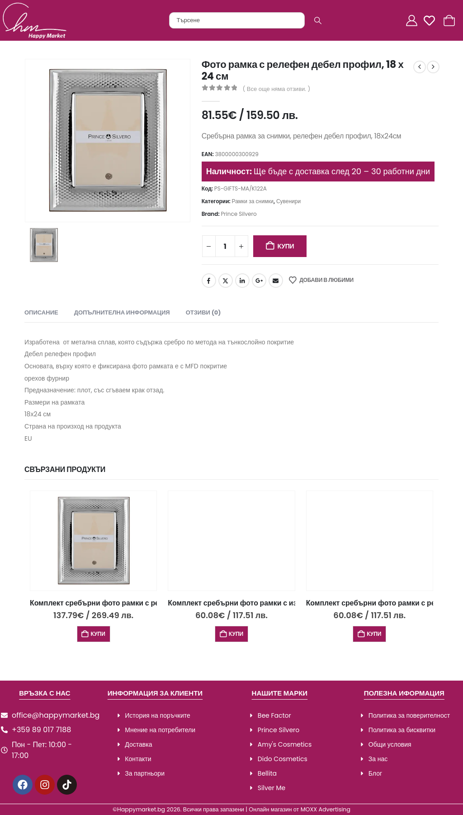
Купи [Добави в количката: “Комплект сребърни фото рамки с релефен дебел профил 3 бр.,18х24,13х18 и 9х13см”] (97, 634)
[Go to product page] (93, 541)
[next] (433, 67)
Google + (259, 280)
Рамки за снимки (253, 201)
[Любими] (432, 20)
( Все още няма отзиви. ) (276, 89)
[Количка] (450, 20)
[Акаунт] (413, 20)
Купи (285, 246)
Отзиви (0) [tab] (203, 312)
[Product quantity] (225, 246)
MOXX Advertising (325, 809)
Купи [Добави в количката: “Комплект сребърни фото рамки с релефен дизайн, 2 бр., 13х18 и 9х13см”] (374, 634)
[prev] (419, 67)
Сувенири (288, 201)
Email (276, 280)
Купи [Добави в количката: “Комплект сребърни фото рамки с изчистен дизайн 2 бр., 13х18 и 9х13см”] (236, 634)
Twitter (225, 280)
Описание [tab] (41, 312)
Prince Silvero (238, 214)
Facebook (209, 280)
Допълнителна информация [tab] (122, 312)
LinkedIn (242, 280)
